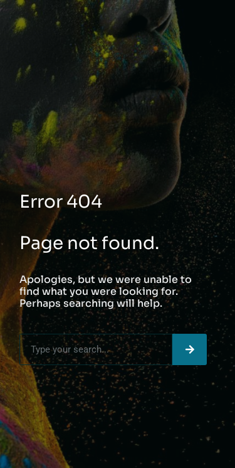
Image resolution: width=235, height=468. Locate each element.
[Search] (189, 349)
